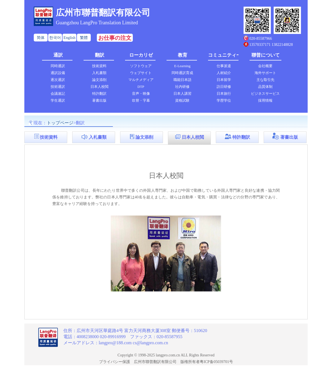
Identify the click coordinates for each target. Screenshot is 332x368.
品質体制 (265, 87)
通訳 (58, 55)
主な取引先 (265, 80)
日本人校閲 (99, 87)
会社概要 (265, 66)
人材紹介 (224, 73)
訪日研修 (224, 87)
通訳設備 (58, 73)
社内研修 (182, 87)
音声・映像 (141, 93)
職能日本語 (182, 80)
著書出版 (99, 100)
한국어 (55, 38)
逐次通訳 (58, 80)
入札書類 (99, 73)
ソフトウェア (141, 66)
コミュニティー (224, 55)
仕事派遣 (224, 66)
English (70, 38)
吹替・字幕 (141, 100)
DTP (141, 87)
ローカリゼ (141, 55)
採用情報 (265, 100)
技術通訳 (58, 87)
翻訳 (99, 55)
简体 (41, 38)
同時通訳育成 (182, 73)
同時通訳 (58, 66)
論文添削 (99, 80)
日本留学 (224, 80)
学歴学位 (224, 100)
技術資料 (99, 66)
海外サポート (265, 73)
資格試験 (182, 100)
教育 (182, 55)
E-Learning (182, 66)
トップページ (60, 122)
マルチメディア (141, 80)
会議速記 (58, 93)
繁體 (84, 38)
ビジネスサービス (265, 93)
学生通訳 (58, 100)
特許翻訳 (99, 93)
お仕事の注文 (114, 38)
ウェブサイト (141, 73)
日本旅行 (224, 93)
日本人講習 (182, 93)
